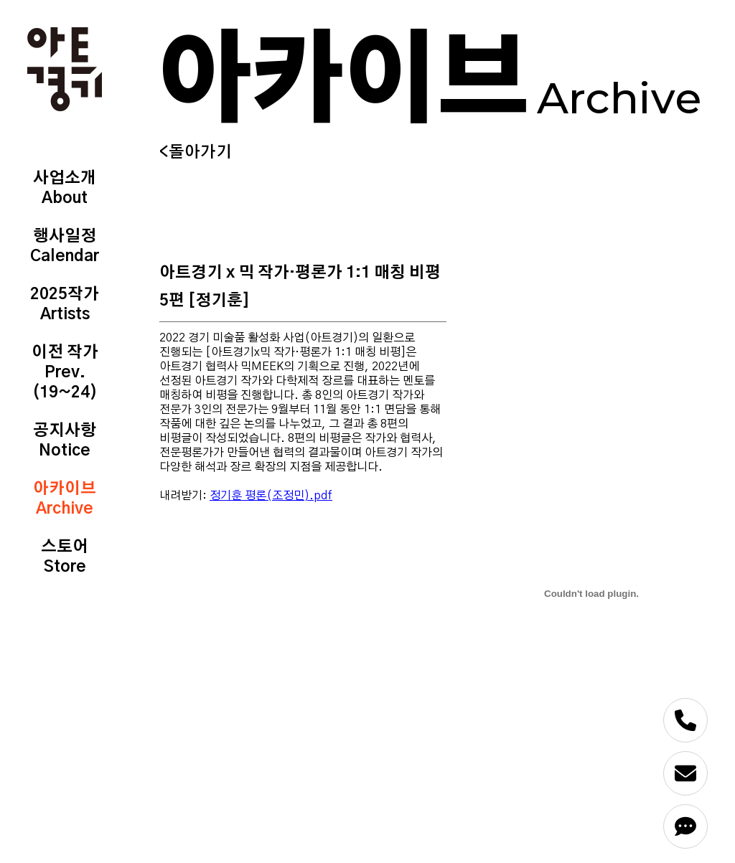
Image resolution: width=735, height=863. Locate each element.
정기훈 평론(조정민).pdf (271, 495)
